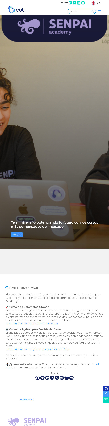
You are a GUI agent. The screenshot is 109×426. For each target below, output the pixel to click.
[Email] (62, 378)
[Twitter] (42, 378)
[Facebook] (37, 378)
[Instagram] (66, 378)
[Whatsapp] (57, 378)
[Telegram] (71, 378)
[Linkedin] (52, 378)
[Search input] (80, 11)
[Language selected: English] (96, 3)
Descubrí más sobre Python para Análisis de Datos (37, 349)
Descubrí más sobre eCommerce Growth (31, 323)
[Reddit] (47, 378)
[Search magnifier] (93, 11)
